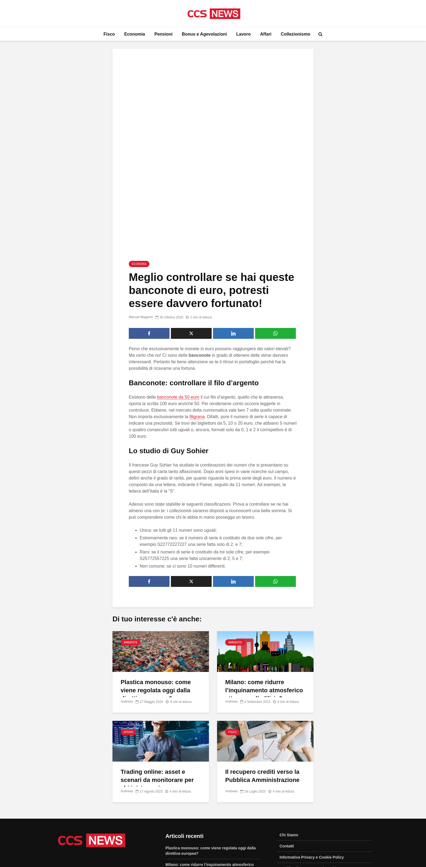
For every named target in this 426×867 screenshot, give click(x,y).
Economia (134, 34)
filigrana (197, 328)
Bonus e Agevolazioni (204, 34)
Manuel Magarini (141, 229)
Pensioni (163, 34)
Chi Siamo (289, 747)
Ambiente (130, 554)
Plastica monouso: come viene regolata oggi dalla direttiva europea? (156, 602)
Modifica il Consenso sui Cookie (309, 780)
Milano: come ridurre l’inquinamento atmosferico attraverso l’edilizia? (264, 602)
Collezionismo (295, 34)
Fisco (109, 34)
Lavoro (243, 34)
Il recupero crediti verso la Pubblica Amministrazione (262, 687)
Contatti (287, 758)
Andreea (127, 614)
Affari (265, 34)
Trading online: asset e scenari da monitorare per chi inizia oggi (157, 691)
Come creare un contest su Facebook (199, 826)
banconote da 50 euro (178, 309)
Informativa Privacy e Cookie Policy (312, 769)
